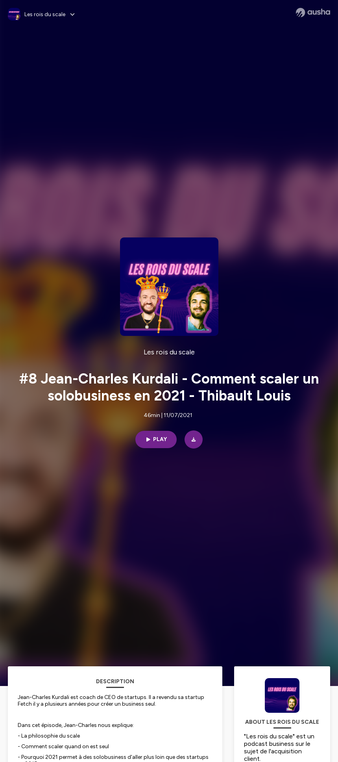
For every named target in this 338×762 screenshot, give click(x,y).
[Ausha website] (313, 12)
